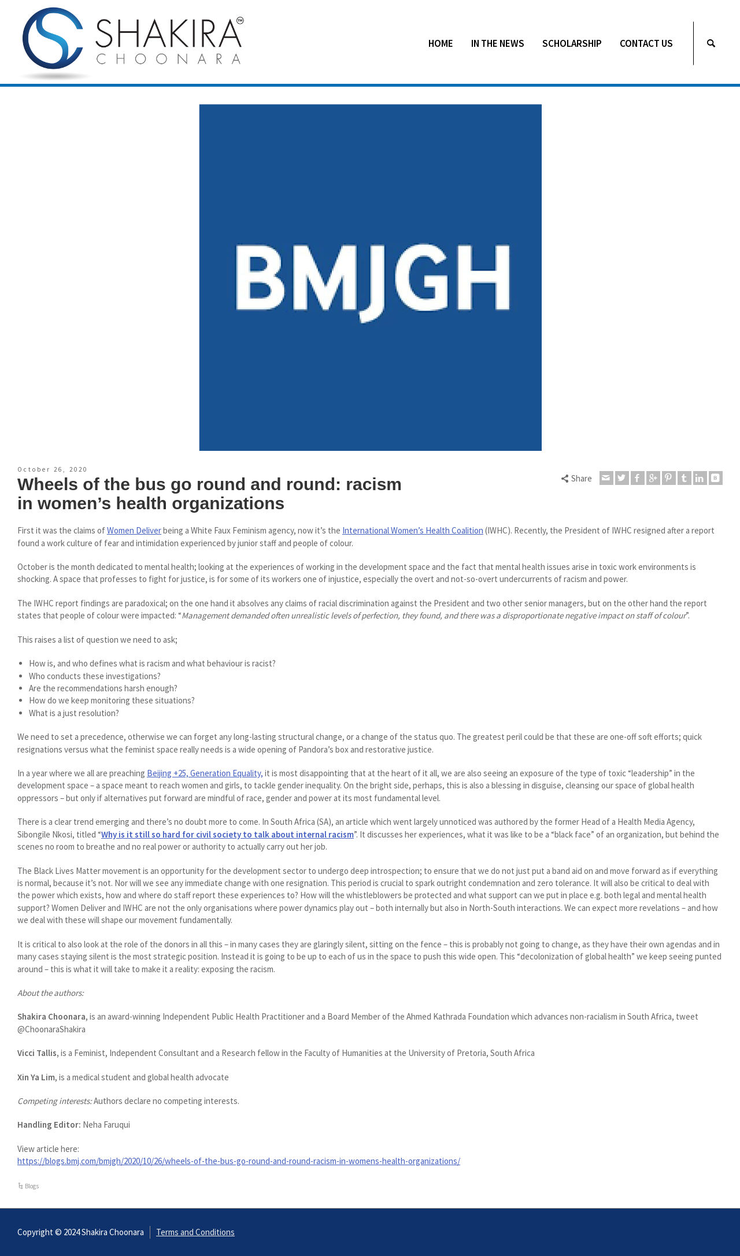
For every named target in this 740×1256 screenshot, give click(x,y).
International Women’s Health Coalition (412, 530)
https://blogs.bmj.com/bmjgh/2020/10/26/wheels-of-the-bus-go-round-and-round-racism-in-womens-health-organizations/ (238, 1160)
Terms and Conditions (195, 1232)
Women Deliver (134, 530)
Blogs (32, 1186)
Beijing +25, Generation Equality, (205, 773)
